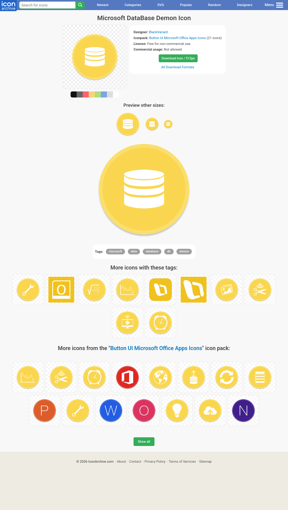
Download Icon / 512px (178, 58)
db (169, 251)
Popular (186, 5)
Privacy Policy (155, 461)
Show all (144, 442)
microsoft (115, 251)
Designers (244, 5)
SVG (160, 5)
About (121, 461)
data (134, 251)
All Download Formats (177, 67)
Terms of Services (182, 461)
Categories (133, 5)
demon (184, 251)
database (152, 251)
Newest (102, 5)
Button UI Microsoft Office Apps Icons (177, 38)
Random (214, 5)
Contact (135, 461)
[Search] (80, 5)
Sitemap (205, 461)
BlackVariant (158, 32)
